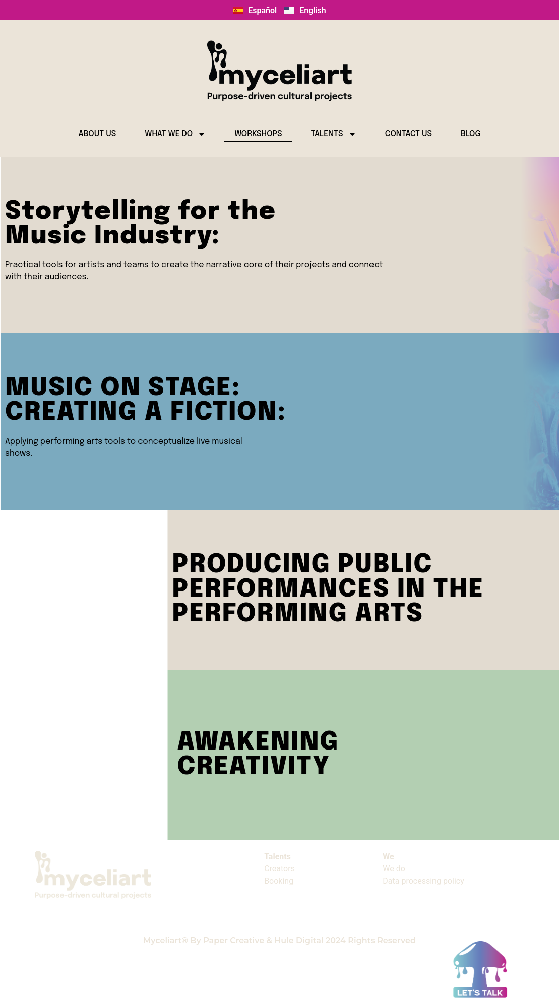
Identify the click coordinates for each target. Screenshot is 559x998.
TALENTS (333, 134)
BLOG (471, 134)
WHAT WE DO (175, 134)
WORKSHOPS (258, 134)
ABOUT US (97, 134)
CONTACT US (408, 134)
